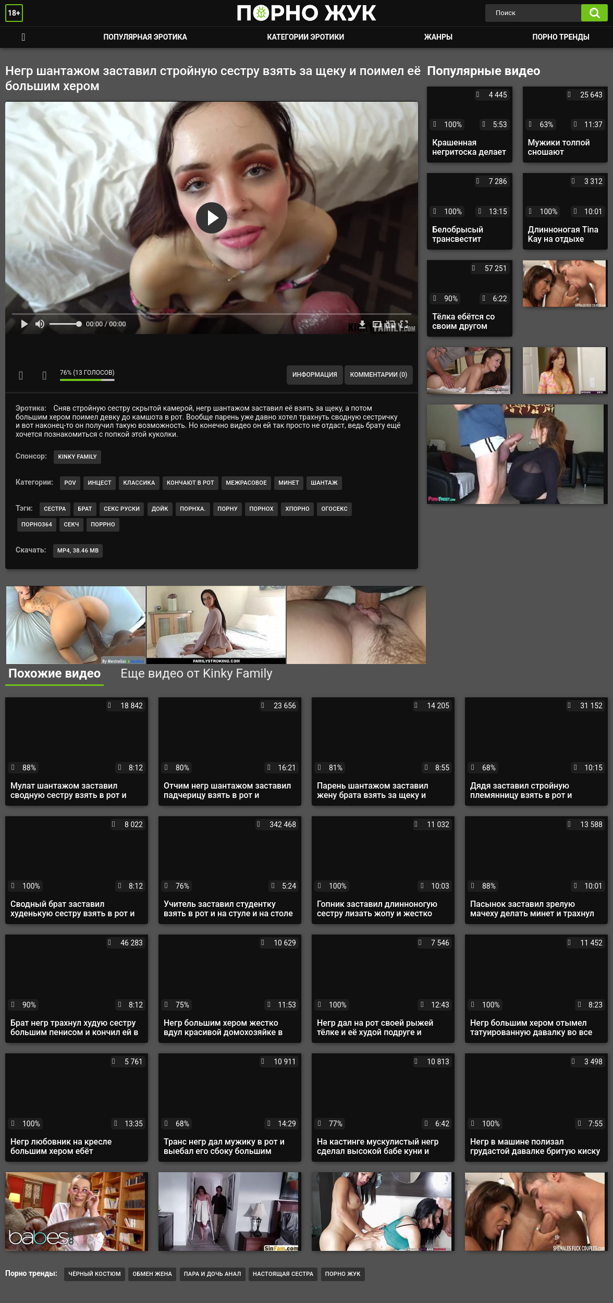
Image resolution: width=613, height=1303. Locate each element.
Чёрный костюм (94, 1274)
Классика (139, 483)
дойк (160, 509)
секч (71, 524)
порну (227, 509)
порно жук (343, 1274)
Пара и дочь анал (212, 1274)
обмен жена (152, 1274)
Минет (288, 483)
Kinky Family (77, 456)
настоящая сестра (283, 1274)
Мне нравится (20, 375)
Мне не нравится (44, 375)
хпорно (297, 509)
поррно (103, 524)
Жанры (438, 37)
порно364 (36, 524)
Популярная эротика (145, 37)
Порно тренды (561, 37)
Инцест (100, 483)
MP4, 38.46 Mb (78, 550)
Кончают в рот (190, 483)
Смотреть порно (23, 37)
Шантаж (324, 483)
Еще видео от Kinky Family (196, 673)
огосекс (334, 509)
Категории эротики (305, 37)
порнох (261, 509)
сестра (55, 509)
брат (85, 509)
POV (70, 483)
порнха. (193, 509)
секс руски (122, 509)
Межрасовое (246, 483)
